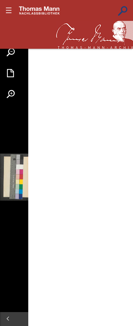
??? (39, 10)
